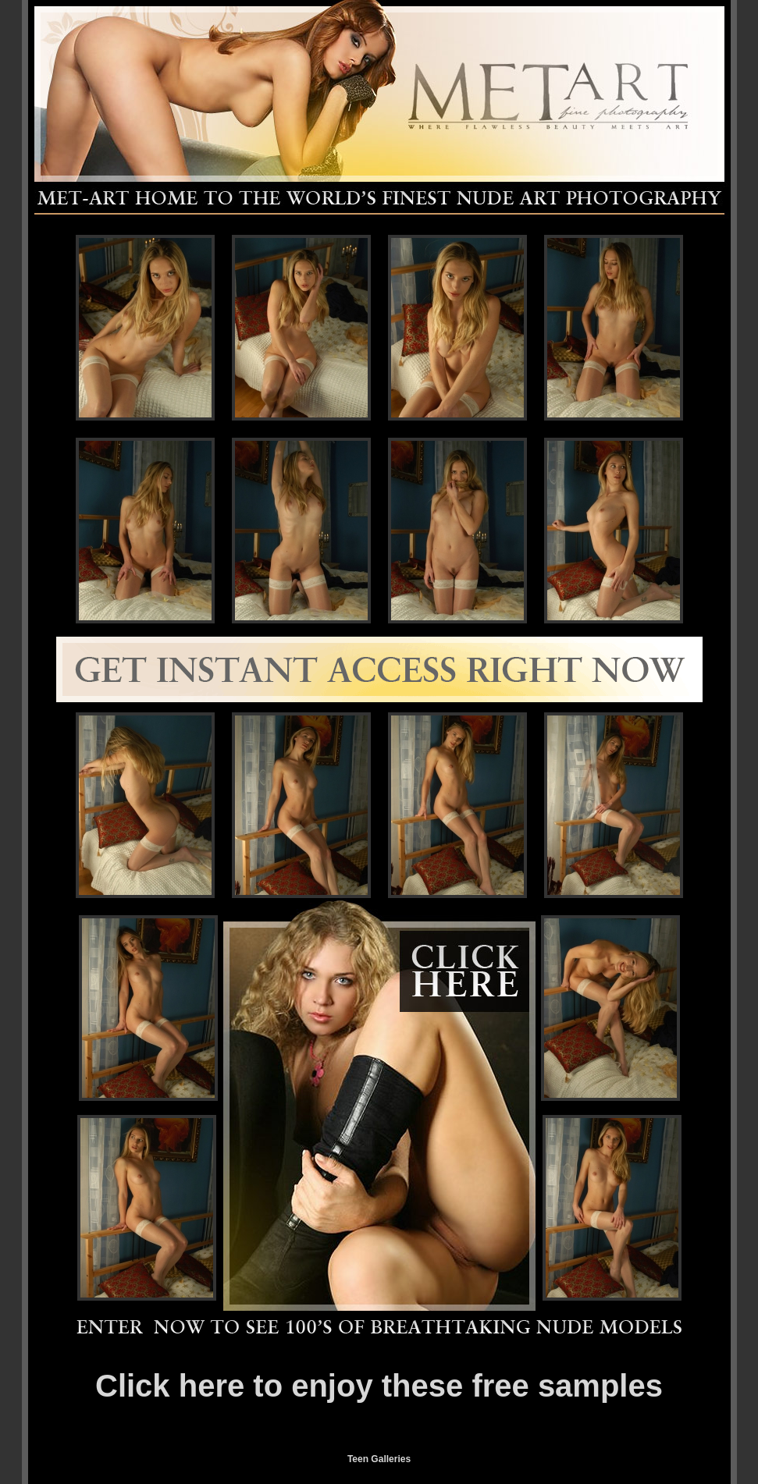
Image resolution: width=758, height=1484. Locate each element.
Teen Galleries (379, 1459)
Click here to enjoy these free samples (379, 1386)
